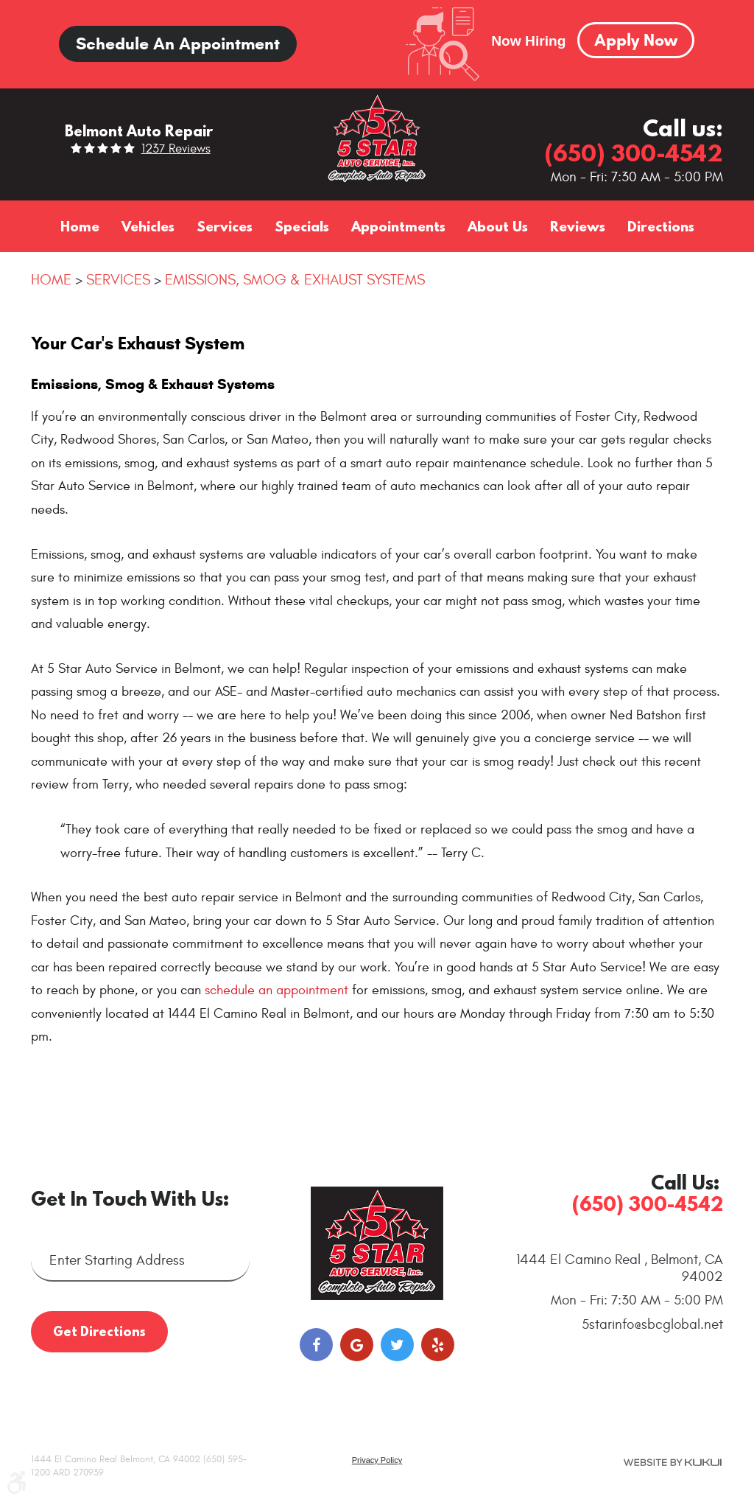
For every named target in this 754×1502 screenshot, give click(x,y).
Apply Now (635, 39)
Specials (302, 226)
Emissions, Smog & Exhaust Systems (295, 279)
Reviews (577, 226)
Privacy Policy (377, 1460)
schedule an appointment (276, 990)
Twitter (397, 1344)
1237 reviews (176, 149)
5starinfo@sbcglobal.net (652, 1324)
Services (225, 226)
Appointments (398, 226)
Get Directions (99, 1331)
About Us (498, 226)
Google (356, 1344)
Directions (660, 226)
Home (79, 226)
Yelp (437, 1344)
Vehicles (148, 226)
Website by (672, 1462)
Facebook (316, 1344)
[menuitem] (79, 226)
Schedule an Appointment (178, 43)
